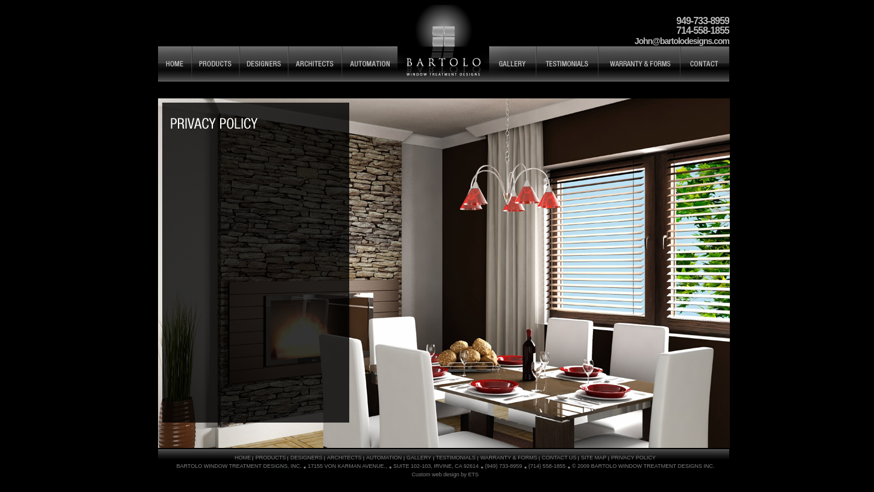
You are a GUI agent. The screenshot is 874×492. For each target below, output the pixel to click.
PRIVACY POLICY (633, 458)
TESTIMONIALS (567, 63)
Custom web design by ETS (444, 474)
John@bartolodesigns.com (682, 41)
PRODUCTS (215, 63)
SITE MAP (213, 123)
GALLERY (512, 63)
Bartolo (443, 43)
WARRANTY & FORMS (639, 63)
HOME (175, 63)
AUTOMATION (384, 458)
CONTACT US (559, 458)
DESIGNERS (263, 63)
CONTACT (704, 63)
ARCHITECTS (315, 63)
